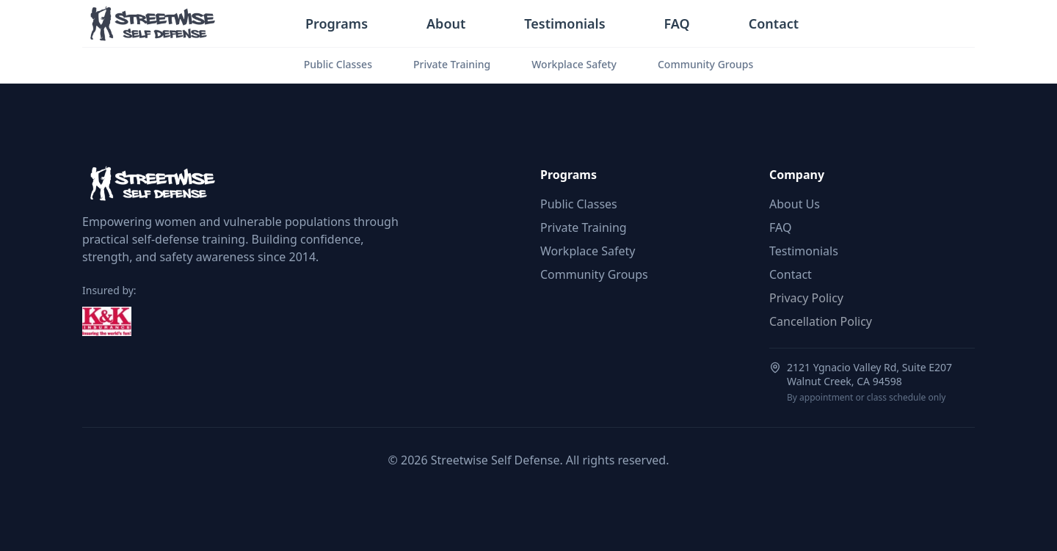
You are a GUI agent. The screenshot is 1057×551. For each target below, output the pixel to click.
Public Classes (338, 64)
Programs (336, 23)
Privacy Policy (806, 298)
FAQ (677, 23)
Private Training (451, 64)
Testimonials (564, 23)
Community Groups (705, 64)
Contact (774, 23)
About (445, 23)
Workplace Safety (574, 64)
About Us (794, 204)
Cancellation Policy (820, 321)
